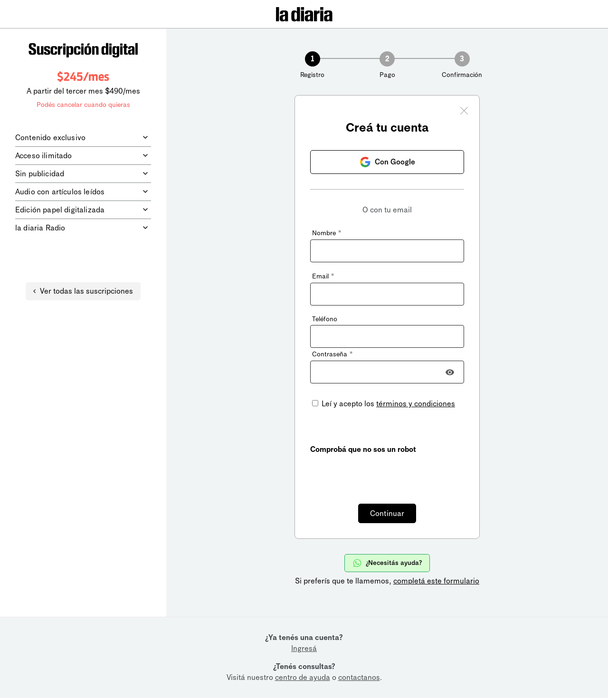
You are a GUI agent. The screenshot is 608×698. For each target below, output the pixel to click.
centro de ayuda (302, 677)
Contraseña (332, 354)
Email (323, 276)
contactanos (359, 677)
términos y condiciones (415, 403)
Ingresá (304, 648)
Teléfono (324, 319)
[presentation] (382, 473)
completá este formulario (436, 580)
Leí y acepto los (387, 403)
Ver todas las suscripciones (83, 291)
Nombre (326, 233)
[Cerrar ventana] (464, 112)
